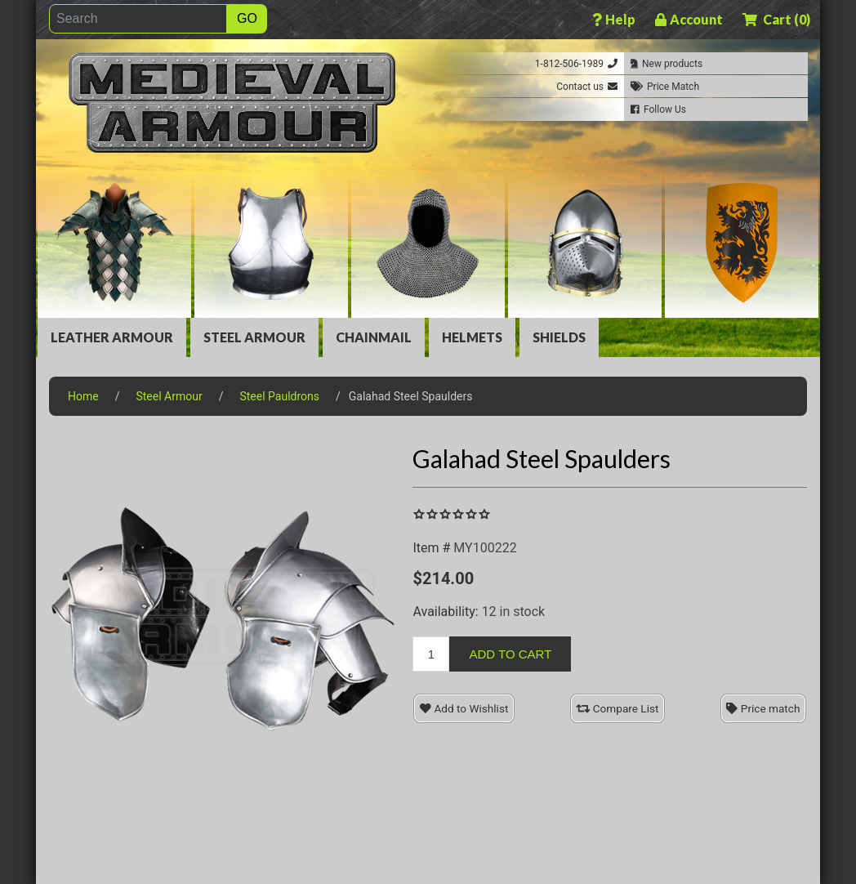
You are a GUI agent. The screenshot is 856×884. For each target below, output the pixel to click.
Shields (559, 337)
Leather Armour (112, 337)
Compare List (617, 708)
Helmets (472, 337)
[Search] (138, 18)
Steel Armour (254, 337)
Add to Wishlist (464, 708)
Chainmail (374, 337)
